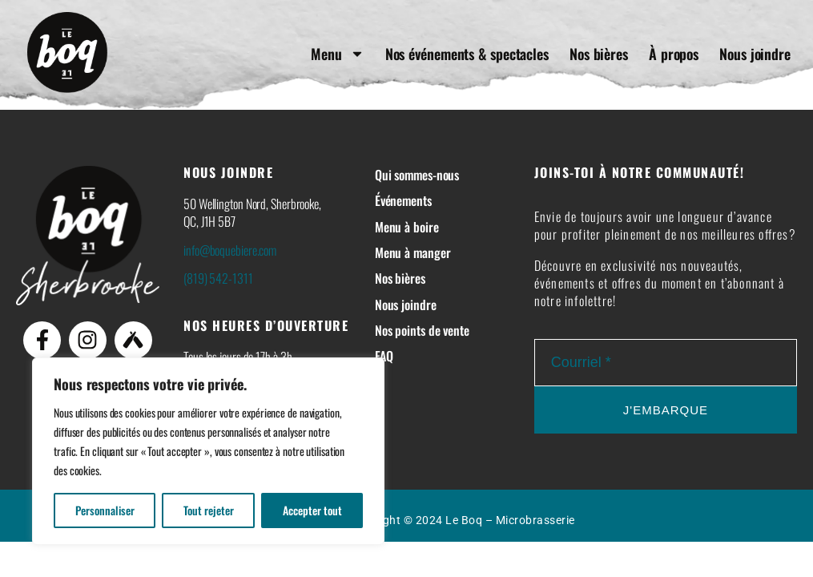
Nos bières (599, 53)
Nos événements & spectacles (467, 53)
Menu (337, 53)
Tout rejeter (208, 510)
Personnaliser (105, 510)
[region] (208, 451)
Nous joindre (755, 53)
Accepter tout (312, 510)
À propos (673, 53)
